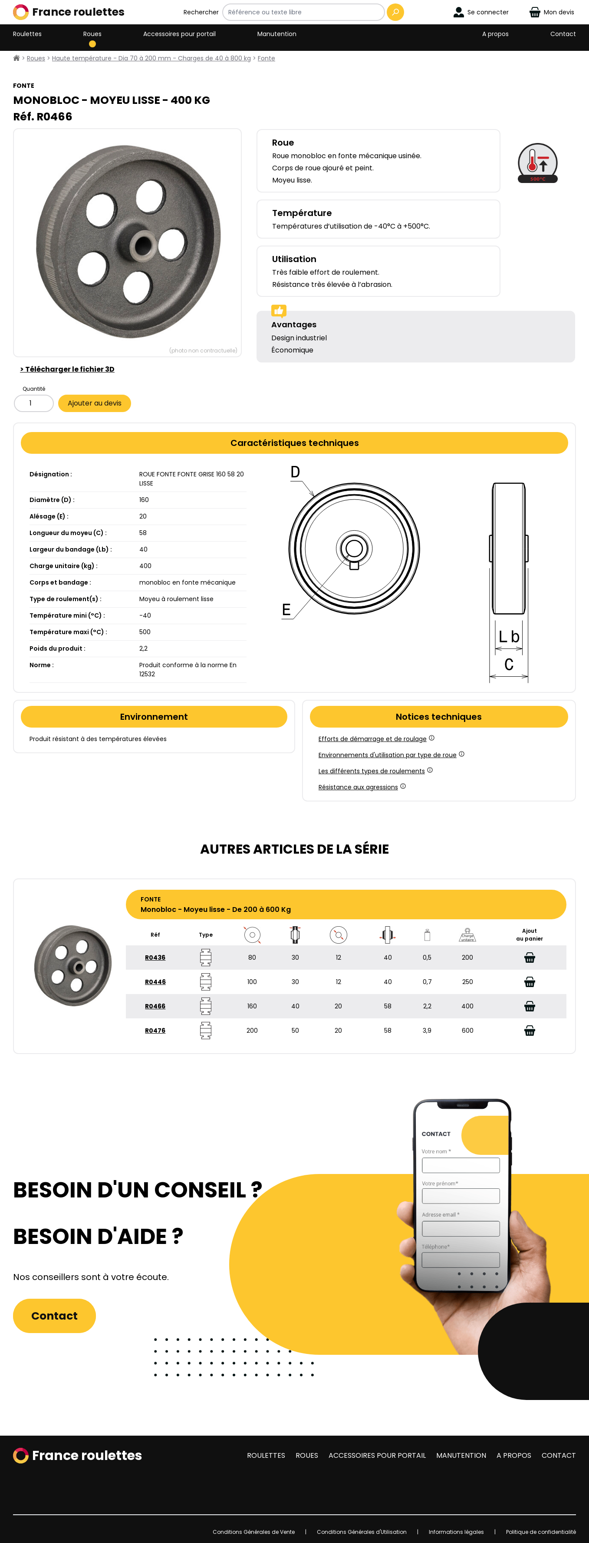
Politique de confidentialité (541, 1532)
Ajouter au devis (95, 403)
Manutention (276, 34)
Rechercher (201, 12)
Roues (92, 34)
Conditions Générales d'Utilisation (362, 1532)
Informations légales (456, 1532)
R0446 (155, 982)
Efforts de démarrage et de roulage (376, 739)
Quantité (34, 388)
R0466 (155, 1006)
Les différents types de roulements (375, 771)
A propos (495, 34)
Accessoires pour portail (179, 34)
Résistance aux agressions (362, 787)
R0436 (155, 957)
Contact (563, 34)
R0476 (155, 1030)
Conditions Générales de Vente (254, 1532)
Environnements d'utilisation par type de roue (391, 755)
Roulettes (27, 34)
